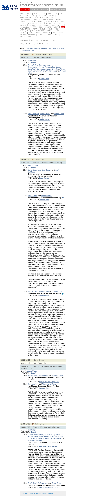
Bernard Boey (33, 384)
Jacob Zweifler (33, 114)
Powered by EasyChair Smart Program (42, 493)
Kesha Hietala (45, 114)
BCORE (48, 27)
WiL (54, 33)
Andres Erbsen (46, 196)
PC (52, 17)
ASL (56, 29)
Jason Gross (32, 196)
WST (23, 23)
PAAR (51, 19)
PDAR (35, 29)
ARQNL (23, 33)
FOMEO (59, 19)
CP (21, 15)
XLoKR (22, 21)
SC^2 (39, 35)
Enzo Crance (47, 170)
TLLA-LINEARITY (38, 31)
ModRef (23, 25)
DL (39, 15)
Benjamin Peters (39, 71)
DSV (29, 37)
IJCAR (51, 15)
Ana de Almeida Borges (37, 434)
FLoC (22, 13)
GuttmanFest (24, 27)
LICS (29, 13)
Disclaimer (25, 493)
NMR (49, 13)
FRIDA (22, 37)
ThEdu (48, 23)
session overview (33, 48)
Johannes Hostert (45, 65)
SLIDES (53, 9)
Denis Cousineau (34, 170)
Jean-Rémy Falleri (53, 434)
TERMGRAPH (25, 19)
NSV (56, 21)
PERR (30, 21)
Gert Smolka (51, 71)
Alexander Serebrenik (53, 438)
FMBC (61, 33)
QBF (41, 23)
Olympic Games (25, 17)
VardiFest (46, 33)
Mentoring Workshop (27, 35)
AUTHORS (34, 9)
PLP (62, 21)
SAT (27, 15)
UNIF (56, 27)
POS (56, 35)
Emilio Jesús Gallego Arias (38, 376)
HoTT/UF (45, 17)
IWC (57, 31)
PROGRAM (25, 9)
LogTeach (48, 35)
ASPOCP (32, 25)
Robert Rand (59, 114)
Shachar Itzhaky (33, 165)
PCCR (38, 33)
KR (56, 13)
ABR (44, 19)
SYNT (37, 17)
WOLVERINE (25, 29)
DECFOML (57, 23)
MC (40, 25)
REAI (30, 33)
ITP (61, 13)
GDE (53, 25)
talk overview (46, 48)
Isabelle (43, 29)
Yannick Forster (44, 67)
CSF (33, 15)
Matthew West (44, 291)
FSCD (43, 13)
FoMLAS (36, 19)
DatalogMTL (24, 31)
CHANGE (39, 21)
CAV (44, 15)
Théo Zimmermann (35, 440)
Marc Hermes (56, 67)
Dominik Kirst (33, 65)
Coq (62, 27)
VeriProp (49, 21)
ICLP (35, 13)
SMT (50, 29)
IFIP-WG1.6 (32, 23)
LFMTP (50, 31)
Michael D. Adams (49, 384)
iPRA (34, 27)
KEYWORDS (44, 9)
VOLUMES (61, 9)
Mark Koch (32, 69)
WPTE (60, 25)
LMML (46, 25)
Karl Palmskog (38, 438)
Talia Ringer (31, 60)
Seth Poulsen (33, 291)
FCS (40, 27)
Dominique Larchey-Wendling (48, 69)
